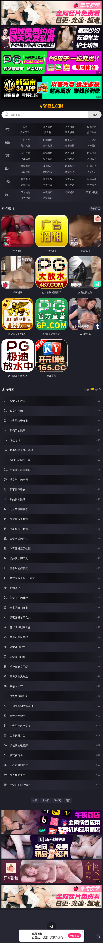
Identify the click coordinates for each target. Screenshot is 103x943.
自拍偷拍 (47, 139)
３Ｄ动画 (91, 139)
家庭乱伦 (47, 179)
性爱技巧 (91, 184)
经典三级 (47, 158)
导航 (7, 195)
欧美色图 (69, 166)
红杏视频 (25, 197)
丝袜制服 (47, 145)
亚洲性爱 (25, 153)
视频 (7, 142)
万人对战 (69, 126)
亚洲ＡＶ (25, 139)
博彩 (7, 129)
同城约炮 (25, 192)
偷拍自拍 (47, 153)
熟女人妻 (25, 145)
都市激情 (25, 179)
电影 (7, 155)
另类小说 (47, 184)
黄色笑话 (69, 184)
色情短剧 (47, 197)
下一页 (57, 800)
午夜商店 (47, 192)
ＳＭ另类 (91, 145)
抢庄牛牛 (91, 132)
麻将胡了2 (25, 132)
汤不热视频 (92, 192)
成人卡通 (69, 153)
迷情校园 (25, 184)
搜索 (95, 114)
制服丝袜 (25, 158)
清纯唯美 (47, 171)
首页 (35, 800)
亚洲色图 (47, 166)
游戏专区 (91, 126)
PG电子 (25, 126)
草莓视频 (69, 192)
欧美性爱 (91, 153)
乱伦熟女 (69, 158)
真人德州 (47, 126)
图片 (7, 168)
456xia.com (51, 106)
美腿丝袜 (25, 171)
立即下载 (74, 935)
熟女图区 (69, 171)
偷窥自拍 (25, 166)
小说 (7, 181)
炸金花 (47, 132)
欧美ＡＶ (69, 139)
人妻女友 (69, 179)
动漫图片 (91, 166)
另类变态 (91, 158)
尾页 (68, 800)
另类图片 (91, 171)
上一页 (45, 800)
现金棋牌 (69, 132)
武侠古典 (91, 179)
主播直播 (69, 145)
